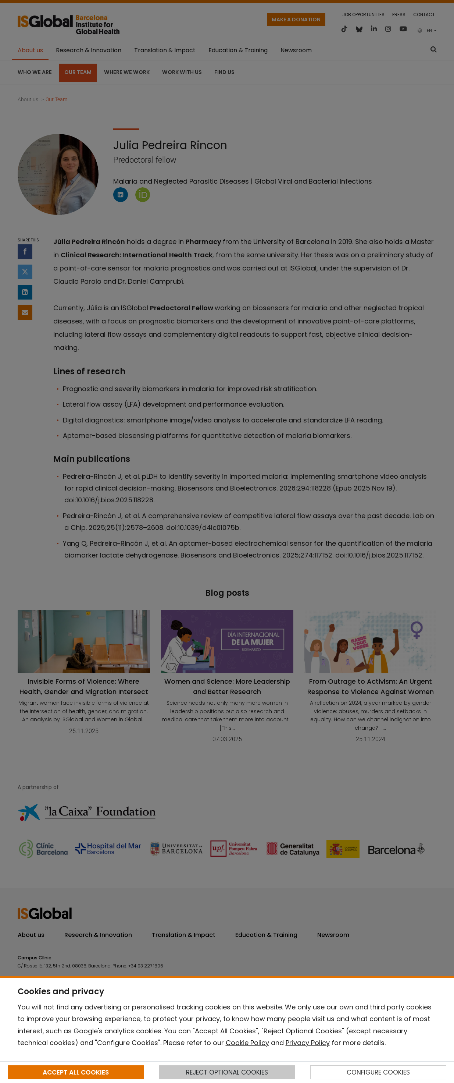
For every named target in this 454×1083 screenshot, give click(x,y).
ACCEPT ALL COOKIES (76, 1072)
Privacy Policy (308, 1042)
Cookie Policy (247, 1042)
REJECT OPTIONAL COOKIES (227, 1072)
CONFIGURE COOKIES (378, 1072)
